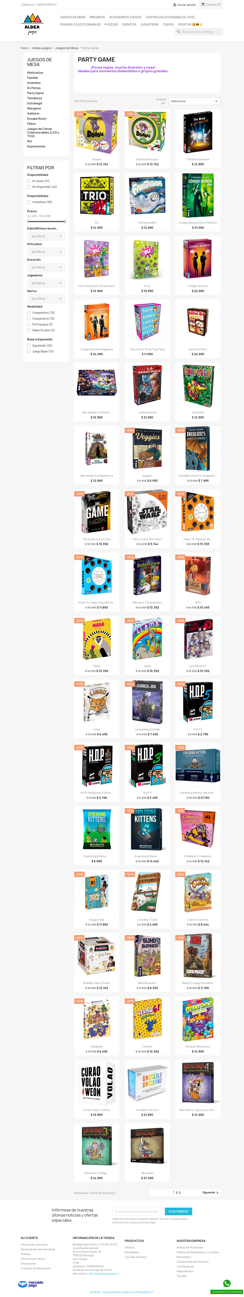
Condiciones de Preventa (192, 1261)
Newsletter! (184, 1257)
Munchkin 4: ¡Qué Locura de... (197, 1110)
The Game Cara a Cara (97, 539)
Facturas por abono (33, 1259)
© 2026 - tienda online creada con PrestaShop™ (122, 1292)
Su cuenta (29, 1238)
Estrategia (34, 103)
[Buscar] (199, 31)
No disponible (44, 187)
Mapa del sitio (185, 1271)
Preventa (97, 17)
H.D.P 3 (147, 792)
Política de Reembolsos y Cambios (198, 1252)
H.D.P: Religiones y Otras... (96, 792)
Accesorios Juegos (125, 17)
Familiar (32, 78)
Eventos (129, 24)
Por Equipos (42, 324)
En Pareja (33, 88)
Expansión (42, 346)
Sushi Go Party (198, 349)
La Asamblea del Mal (147, 729)
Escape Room (37, 119)
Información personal (34, 1244)
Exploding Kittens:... (96, 856)
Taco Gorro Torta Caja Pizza (147, 349)
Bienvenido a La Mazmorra (96, 475)
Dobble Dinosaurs (147, 159)
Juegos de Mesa (73, 17)
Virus (147, 286)
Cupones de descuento (36, 1268)
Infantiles (34, 83)
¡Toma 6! (147, 1046)
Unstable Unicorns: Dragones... (197, 475)
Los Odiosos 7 (197, 666)
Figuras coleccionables (80, 24)
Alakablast (96, 1046)
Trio (96, 222)
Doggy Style (96, 919)
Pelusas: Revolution (198, 1046)
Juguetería (149, 24)
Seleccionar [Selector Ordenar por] (194, 101)
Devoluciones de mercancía (38, 1249)
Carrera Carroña (197, 919)
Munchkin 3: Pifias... (97, 1173)
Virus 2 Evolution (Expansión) (96, 286)
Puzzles (111, 24)
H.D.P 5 (198, 729)
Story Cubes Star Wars (147, 539)
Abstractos (35, 73)
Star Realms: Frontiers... (97, 412)
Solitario (33, 113)
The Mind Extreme (198, 159)
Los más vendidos (136, 1257)
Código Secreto (198, 286)
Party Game (35, 93)
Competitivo (43, 313)
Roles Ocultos (43, 330)
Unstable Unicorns (147, 1110)
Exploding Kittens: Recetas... (198, 792)
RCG (198, 602)
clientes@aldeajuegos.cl (103, 1273)
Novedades (132, 1252)
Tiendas (182, 1276)
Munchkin (147, 1173)
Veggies (147, 475)
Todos (168, 24)
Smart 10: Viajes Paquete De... (96, 602)
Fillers (31, 124)
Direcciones (28, 1263)
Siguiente (211, 1192)
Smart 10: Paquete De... (197, 539)
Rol (29, 141)
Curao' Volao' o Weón (96, 1110)
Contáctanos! (185, 1266)
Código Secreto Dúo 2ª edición (198, 222)
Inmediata (42, 202)
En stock (41, 181)
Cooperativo (43, 319)
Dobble (96, 159)
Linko (97, 729)
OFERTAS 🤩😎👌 (190, 24)
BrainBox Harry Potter (96, 983)
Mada (96, 666)
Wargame (34, 108)
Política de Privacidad (190, 1247)
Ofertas (129, 1247)
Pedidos (26, 1254)
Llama (147, 666)
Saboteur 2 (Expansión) (147, 602)
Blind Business (147, 983)
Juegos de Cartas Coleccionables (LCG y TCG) (43, 132)
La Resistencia (147, 412)
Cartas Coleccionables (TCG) (170, 17)
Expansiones (36, 146)
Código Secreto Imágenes (96, 349)
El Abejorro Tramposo (197, 856)
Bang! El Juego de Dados (197, 983)
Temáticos (34, 98)
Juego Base (43, 351)
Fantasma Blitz (147, 222)
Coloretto (198, 412)
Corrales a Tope (147, 919)
